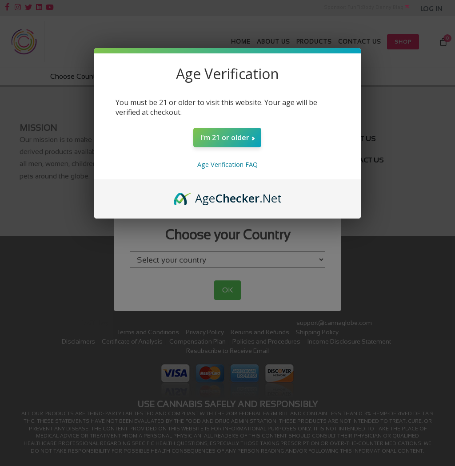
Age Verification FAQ (227, 164)
